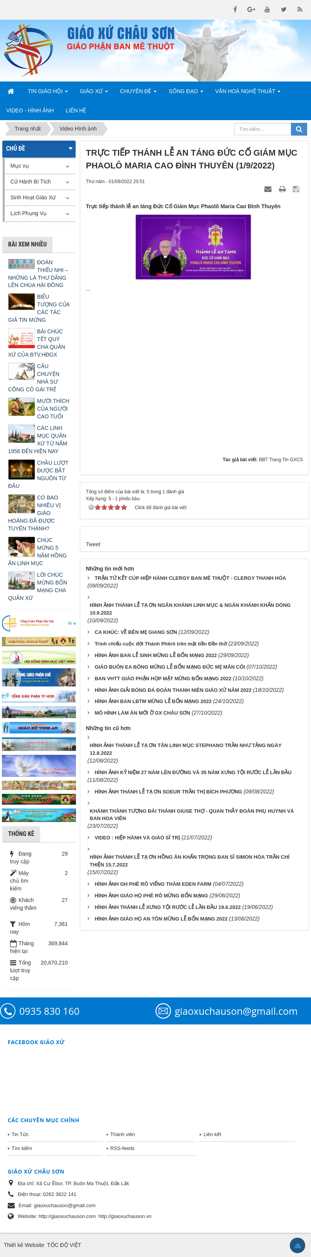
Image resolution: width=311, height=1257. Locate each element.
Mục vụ (19, 166)
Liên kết (212, 1134)
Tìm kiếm (22, 1148)
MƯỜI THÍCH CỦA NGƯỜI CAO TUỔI (53, 409)
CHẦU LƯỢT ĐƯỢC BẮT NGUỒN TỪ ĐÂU (38, 474)
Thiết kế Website (24, 1245)
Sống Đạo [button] (186, 93)
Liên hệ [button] (76, 110)
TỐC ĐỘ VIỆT (64, 1245)
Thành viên (122, 1134)
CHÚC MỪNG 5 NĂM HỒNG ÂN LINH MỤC (37, 551)
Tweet (93, 544)
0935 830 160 (49, 1010)
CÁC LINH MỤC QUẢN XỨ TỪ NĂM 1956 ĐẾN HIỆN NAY (38, 439)
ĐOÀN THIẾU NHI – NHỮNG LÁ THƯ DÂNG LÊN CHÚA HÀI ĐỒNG (38, 274)
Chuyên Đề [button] (138, 93)
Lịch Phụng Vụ (28, 213)
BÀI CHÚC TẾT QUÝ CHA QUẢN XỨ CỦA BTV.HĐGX (36, 343)
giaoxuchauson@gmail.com (236, 1010)
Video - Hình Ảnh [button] (30, 110)
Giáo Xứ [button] (94, 93)
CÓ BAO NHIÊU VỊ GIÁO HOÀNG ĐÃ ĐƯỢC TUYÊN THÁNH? (34, 513)
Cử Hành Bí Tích (30, 181)
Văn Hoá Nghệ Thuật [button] (248, 93)
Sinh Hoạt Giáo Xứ (33, 197)
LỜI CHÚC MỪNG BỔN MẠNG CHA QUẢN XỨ (37, 586)
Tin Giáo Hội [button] (48, 93)
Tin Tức (20, 1134)
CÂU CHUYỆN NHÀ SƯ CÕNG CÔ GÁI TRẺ (33, 377)
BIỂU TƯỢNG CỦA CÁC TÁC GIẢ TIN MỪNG (38, 308)
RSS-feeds (122, 1148)
